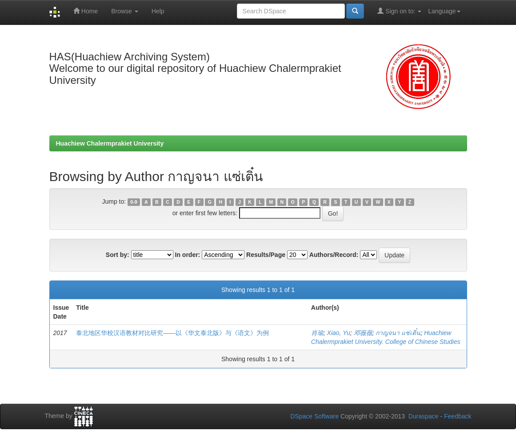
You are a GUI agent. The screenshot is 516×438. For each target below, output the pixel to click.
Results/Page (265, 254)
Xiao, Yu (338, 332)
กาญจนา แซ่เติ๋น (398, 332)
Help (158, 11)
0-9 (133, 202)
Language (444, 11)
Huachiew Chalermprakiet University (110, 143)
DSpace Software (314, 416)
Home (85, 11)
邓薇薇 (363, 332)
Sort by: (117, 254)
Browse (124, 11)
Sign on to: (399, 11)
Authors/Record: (333, 254)
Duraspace (423, 416)
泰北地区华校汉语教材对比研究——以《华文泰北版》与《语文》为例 (172, 332)
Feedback (457, 416)
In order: (187, 254)
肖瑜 (317, 332)
